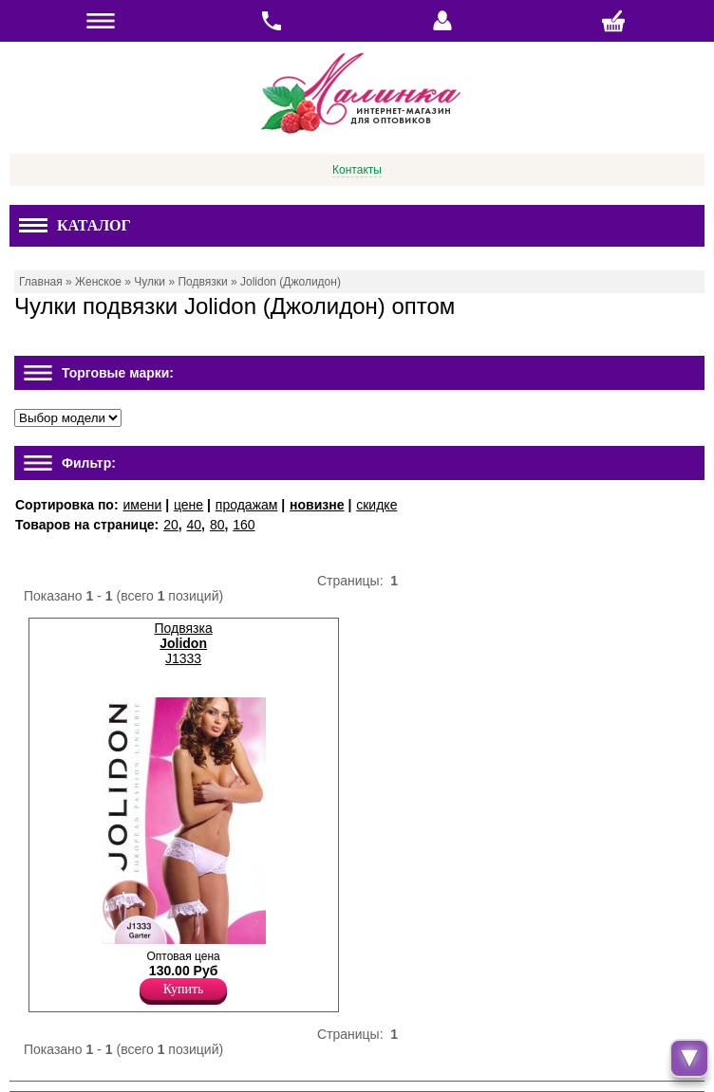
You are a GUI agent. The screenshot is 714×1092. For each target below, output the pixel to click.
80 (217, 524)
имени (141, 504)
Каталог (75, 225)
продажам (247, 504)
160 (243, 524)
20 (170, 524)
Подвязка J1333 (183, 643)
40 (194, 524)
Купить (183, 989)
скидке (376, 504)
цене (188, 504)
